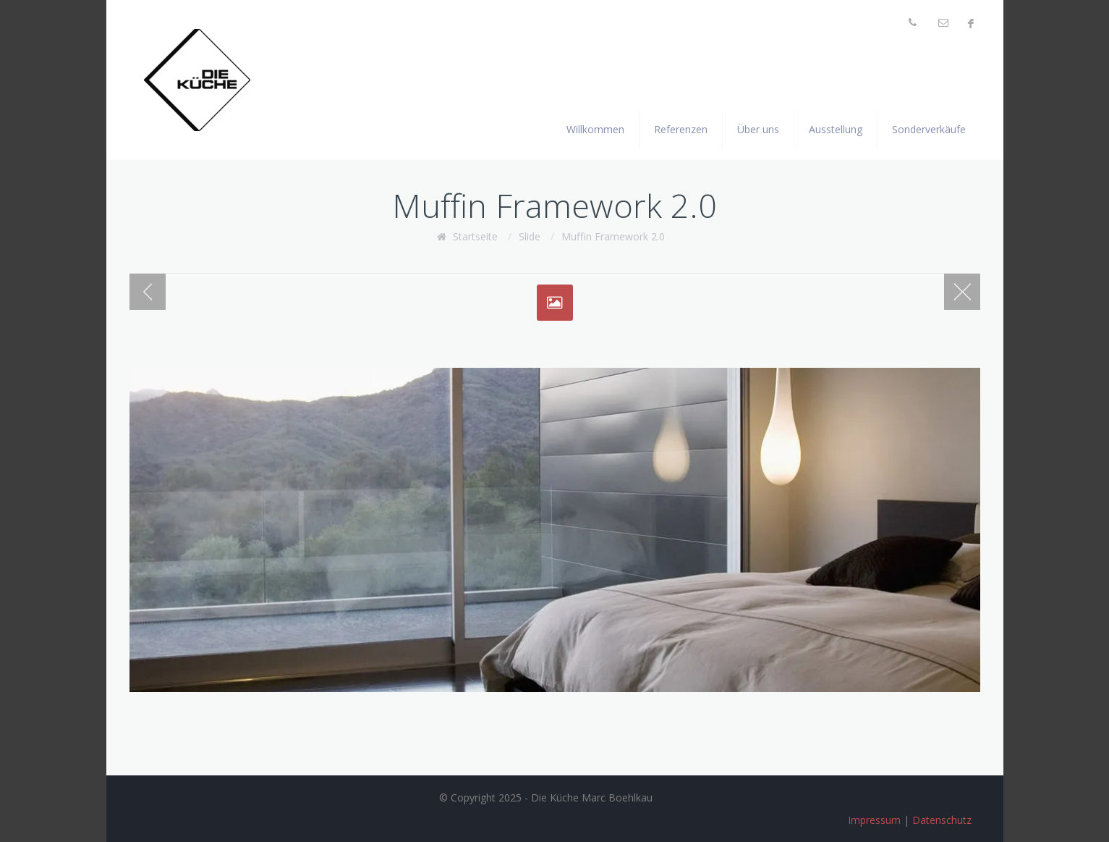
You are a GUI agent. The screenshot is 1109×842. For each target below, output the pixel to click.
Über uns (758, 129)
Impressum (874, 820)
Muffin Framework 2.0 (613, 236)
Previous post (147, 292)
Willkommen (595, 129)
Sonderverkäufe (929, 129)
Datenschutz (942, 820)
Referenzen (681, 129)
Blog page (962, 292)
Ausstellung (835, 129)
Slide (529, 236)
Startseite (475, 236)
